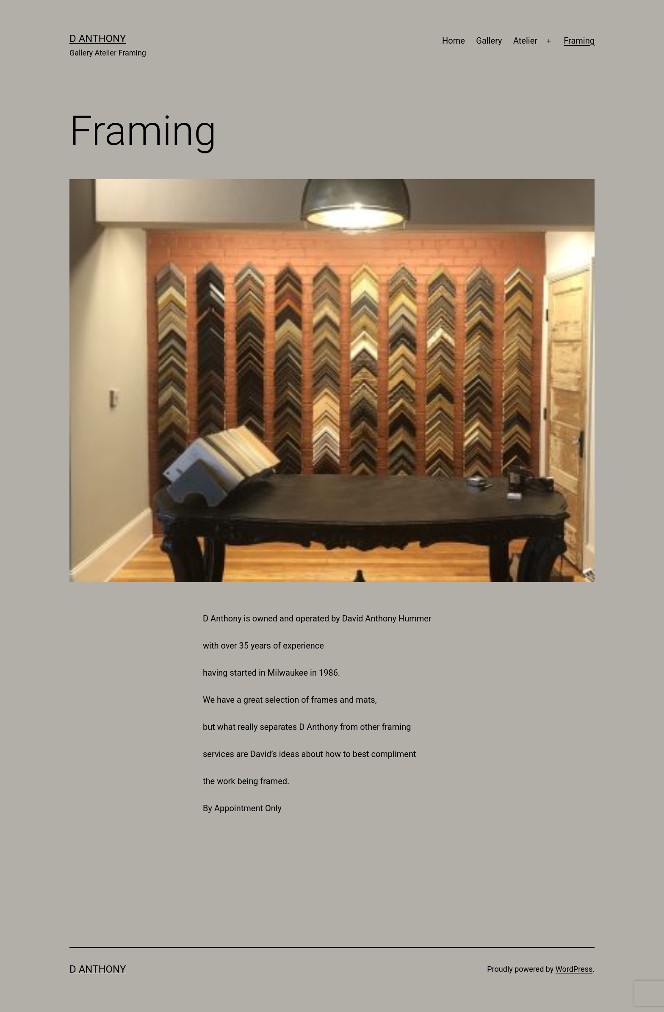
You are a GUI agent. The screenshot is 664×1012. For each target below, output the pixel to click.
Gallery (489, 41)
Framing (579, 41)
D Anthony (97, 38)
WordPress (574, 969)
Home (453, 41)
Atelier (525, 41)
